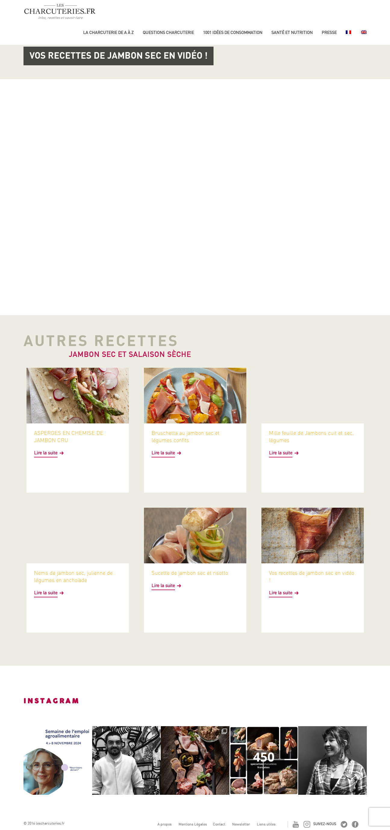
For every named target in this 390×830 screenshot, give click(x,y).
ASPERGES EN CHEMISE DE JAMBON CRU (68, 436)
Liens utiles (266, 824)
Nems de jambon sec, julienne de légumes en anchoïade (73, 576)
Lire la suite (46, 453)
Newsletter (241, 824)
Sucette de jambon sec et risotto (189, 572)
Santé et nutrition (292, 32)
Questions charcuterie (168, 32)
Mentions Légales (193, 824)
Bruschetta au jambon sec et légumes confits (185, 436)
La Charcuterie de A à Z (108, 32)
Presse (329, 32)
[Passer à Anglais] (363, 35)
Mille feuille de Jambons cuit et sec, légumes (311, 436)
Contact (219, 824)
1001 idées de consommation (232, 32)
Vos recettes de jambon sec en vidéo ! (311, 576)
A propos (165, 824)
